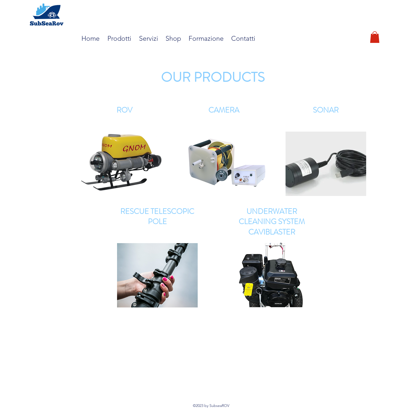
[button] (120, 38)
